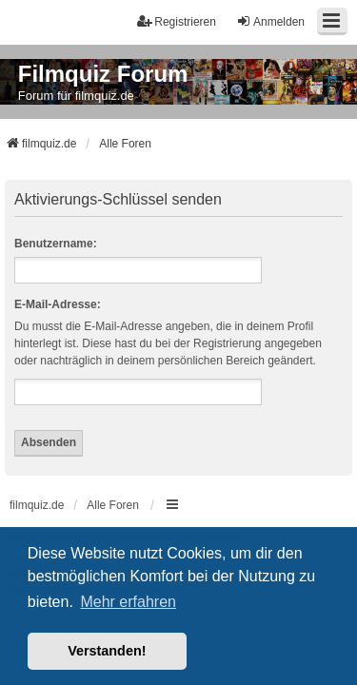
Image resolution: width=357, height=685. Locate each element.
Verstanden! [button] (107, 650)
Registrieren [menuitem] (176, 21)
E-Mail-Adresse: (57, 304)
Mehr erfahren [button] (128, 602)
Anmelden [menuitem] (270, 21)
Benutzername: (55, 243)
